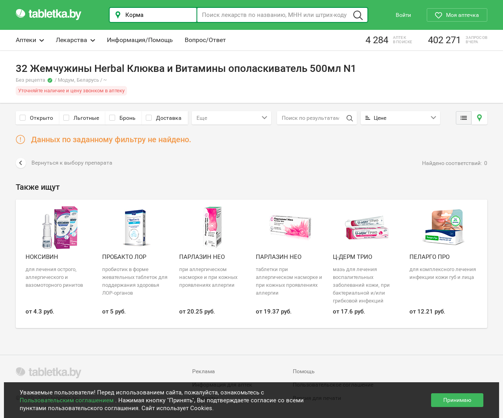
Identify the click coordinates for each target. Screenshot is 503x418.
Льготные (81, 118)
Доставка (164, 118)
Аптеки (30, 40)
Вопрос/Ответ (205, 40)
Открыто (36, 118)
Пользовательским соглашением (67, 400)
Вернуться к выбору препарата (64, 163)
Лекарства (75, 40)
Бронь (122, 118)
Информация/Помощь (140, 40)
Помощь (304, 371)
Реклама (203, 371)
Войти (403, 15)
